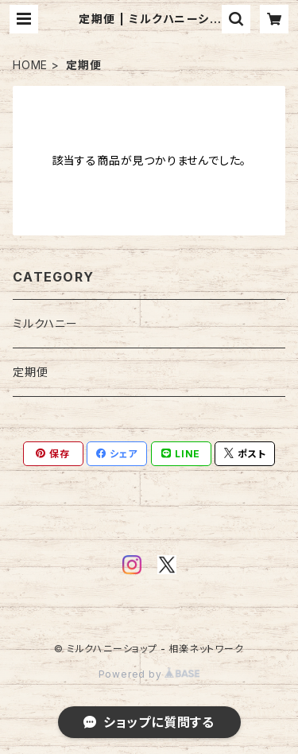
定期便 (30, 372)
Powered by (149, 674)
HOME (30, 65)
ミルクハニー (45, 323)
